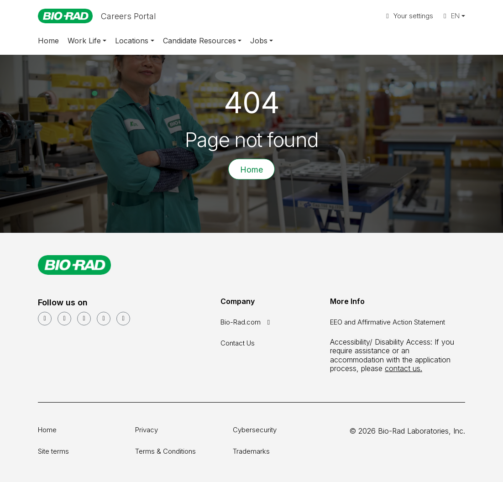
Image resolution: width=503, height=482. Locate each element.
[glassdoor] (123, 318)
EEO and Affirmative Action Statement (387, 322)
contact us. (403, 368)
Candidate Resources (199, 40)
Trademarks (251, 451)
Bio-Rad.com (246, 322)
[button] (452, 16)
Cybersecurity (255, 429)
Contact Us (237, 343)
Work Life (84, 40)
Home (48, 40)
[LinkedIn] (45, 318)
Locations (131, 40)
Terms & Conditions (165, 451)
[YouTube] (64, 318)
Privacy (146, 429)
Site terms (53, 451)
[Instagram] (103, 318)
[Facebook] (84, 318)
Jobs (258, 40)
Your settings (408, 15)
